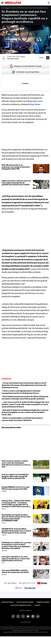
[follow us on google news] (10, 583)
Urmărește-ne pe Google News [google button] (25, 72)
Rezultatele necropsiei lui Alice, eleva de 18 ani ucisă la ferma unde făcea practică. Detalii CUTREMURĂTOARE (16, 518)
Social (13, 8)
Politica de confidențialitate (21, 605)
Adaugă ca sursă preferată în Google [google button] (25, 66)
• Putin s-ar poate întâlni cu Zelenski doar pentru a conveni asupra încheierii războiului (22, 419)
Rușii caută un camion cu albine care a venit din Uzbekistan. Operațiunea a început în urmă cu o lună (16, 464)
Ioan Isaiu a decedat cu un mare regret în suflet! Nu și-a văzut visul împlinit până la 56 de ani (16, 559)
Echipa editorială (7, 602)
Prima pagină (6, 8)
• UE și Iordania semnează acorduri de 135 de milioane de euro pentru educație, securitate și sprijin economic (25, 398)
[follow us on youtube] (42, 583)
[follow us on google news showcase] (27, 583)
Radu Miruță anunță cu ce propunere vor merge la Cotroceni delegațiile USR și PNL (16, 167)
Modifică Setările (26, 610)
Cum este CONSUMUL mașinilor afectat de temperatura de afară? (15, 571)
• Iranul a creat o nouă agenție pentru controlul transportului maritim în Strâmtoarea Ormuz (21, 392)
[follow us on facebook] (30, 588)
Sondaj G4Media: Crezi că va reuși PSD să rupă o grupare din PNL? (16, 488)
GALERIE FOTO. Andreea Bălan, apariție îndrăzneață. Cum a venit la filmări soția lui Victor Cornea (16, 531)
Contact (37, 605)
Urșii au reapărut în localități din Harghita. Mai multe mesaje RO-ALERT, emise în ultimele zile (15, 476)
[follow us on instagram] (18, 588)
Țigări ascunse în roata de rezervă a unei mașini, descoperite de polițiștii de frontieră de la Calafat (16, 183)
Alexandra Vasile (13, 58)
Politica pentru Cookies (25, 602)
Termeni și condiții (43, 602)
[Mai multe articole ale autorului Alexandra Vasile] (4, 58)
